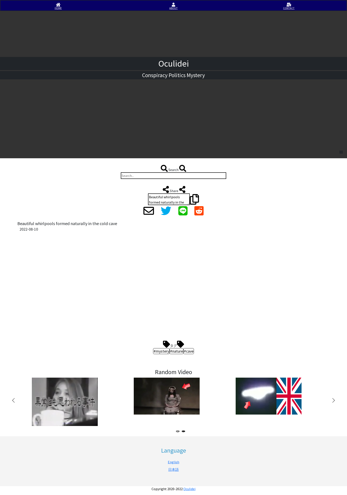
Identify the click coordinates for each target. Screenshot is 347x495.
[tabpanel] (75, 396)
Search (173, 168)
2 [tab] (184, 431)
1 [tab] (178, 431)
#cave (188, 351)
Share (174, 189)
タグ (173, 344)
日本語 (173, 469)
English (173, 462)
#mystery (161, 351)
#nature (176, 351)
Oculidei (189, 489)
